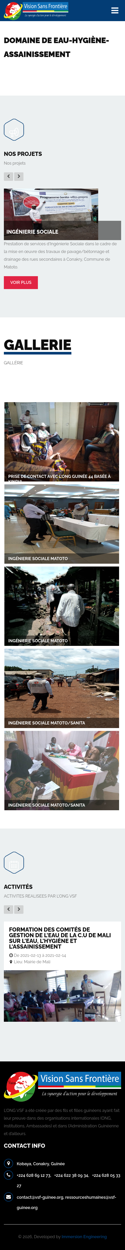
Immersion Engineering (84, 1236)
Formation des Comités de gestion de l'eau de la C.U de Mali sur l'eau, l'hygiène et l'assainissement (60, 938)
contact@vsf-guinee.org (40, 1197)
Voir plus (20, 282)
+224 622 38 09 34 (71, 1175)
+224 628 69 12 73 (33, 1175)
